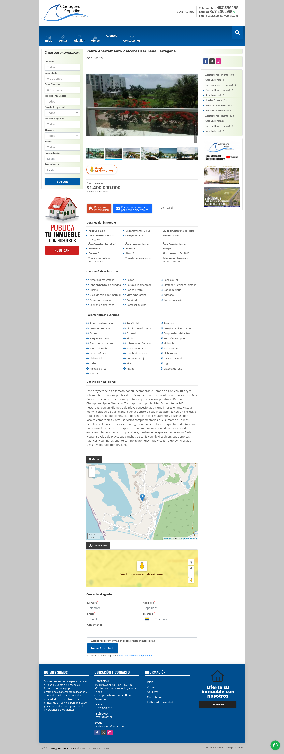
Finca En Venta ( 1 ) (214, 95)
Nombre (92, 602)
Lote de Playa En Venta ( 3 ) (218, 110)
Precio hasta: (52, 164)
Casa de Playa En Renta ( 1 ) (219, 126)
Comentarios (94, 624)
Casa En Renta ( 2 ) (214, 120)
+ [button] (91, 468)
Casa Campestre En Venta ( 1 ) (220, 85)
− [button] (91, 474)
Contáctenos (154, 697)
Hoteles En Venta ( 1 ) (216, 100)
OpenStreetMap (189, 538)
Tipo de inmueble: (55, 95)
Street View (102, 169)
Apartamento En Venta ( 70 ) (219, 74)
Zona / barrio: (52, 84)
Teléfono (149, 613)
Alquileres (152, 692)
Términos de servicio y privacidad (136, 655)
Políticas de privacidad (160, 702)
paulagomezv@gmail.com (109, 726)
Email (91, 613)
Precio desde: (52, 153)
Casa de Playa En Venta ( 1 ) (219, 90)
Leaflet (167, 538)
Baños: (48, 141)
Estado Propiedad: (55, 107)
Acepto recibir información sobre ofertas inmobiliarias (123, 640)
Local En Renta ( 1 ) (214, 131)
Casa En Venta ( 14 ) (215, 79)
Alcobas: (49, 130)
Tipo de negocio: (54, 118)
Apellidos (149, 602)
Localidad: (51, 73)
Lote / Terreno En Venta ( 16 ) (219, 105)
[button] (194, 66)
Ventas (151, 687)
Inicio (150, 682)
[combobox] (62, 67)
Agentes (111, 35)
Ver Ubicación (131, 574)
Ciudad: (49, 61)
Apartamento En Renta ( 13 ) (219, 115)
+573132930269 (228, 7)
